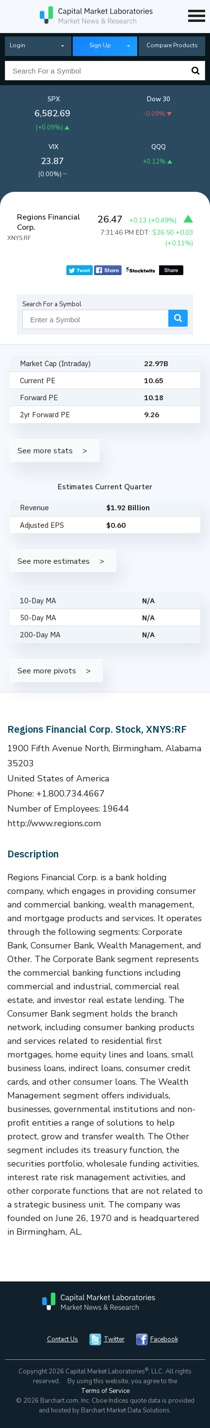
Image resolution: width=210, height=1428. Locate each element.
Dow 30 (158, 99)
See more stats (45, 450)
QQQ (158, 147)
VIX (53, 147)
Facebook (164, 1339)
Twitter (114, 1339)
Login (17, 45)
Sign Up (100, 45)
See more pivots (46, 670)
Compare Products (172, 45)
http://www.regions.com (54, 823)
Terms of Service (105, 1391)
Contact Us (62, 1339)
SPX (54, 99)
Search (195, 70)
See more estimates (53, 561)
